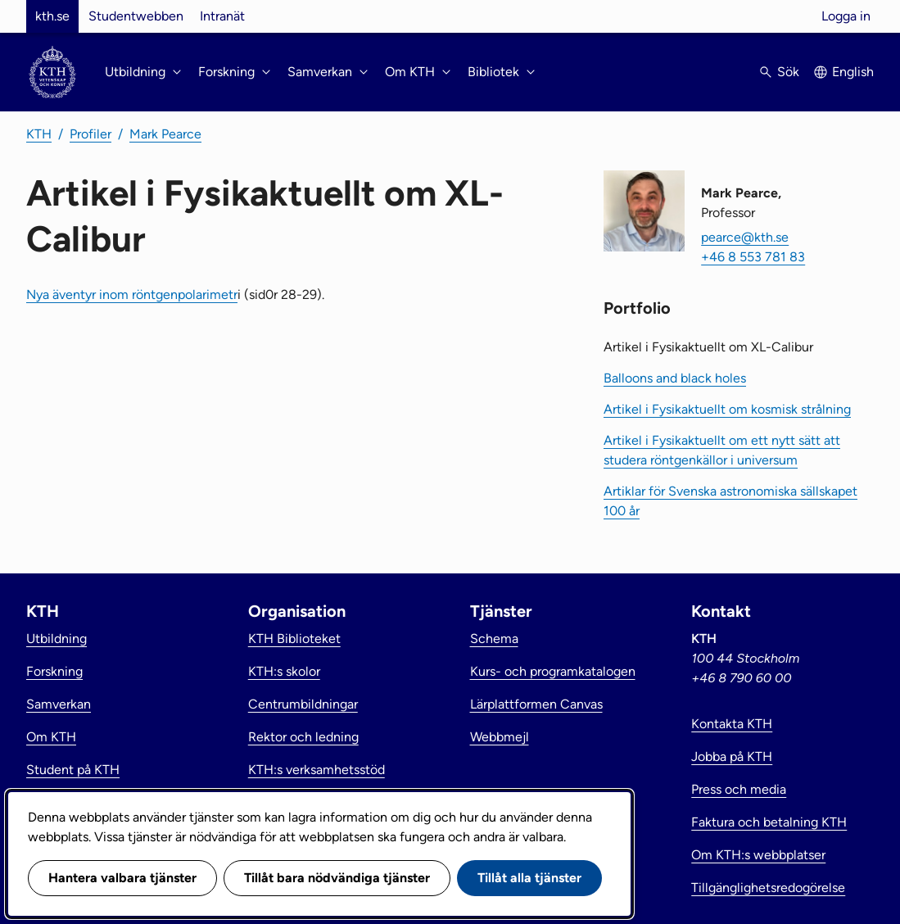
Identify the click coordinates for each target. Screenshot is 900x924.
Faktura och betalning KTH (769, 822)
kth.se (52, 16)
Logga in (846, 16)
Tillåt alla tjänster (529, 878)
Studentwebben (135, 16)
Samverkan (58, 704)
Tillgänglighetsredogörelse (768, 887)
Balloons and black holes (675, 378)
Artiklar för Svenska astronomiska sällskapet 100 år (730, 501)
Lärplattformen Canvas (536, 704)
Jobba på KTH (731, 756)
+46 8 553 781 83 (753, 257)
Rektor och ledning (303, 737)
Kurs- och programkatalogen (552, 671)
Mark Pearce (165, 134)
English (853, 71)
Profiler (90, 134)
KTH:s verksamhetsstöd (316, 769)
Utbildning (56, 638)
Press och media (738, 789)
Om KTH (51, 737)
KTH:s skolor (284, 671)
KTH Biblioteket (294, 638)
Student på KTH (73, 769)
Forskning (54, 671)
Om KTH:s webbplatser (758, 855)
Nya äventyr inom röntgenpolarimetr (131, 294)
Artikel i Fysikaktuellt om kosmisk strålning (727, 409)
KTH (39, 134)
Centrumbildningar (303, 704)
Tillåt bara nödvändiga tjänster (337, 878)
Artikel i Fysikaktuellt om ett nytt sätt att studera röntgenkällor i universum (722, 450)
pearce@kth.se (745, 237)
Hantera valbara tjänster (122, 878)
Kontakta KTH (731, 724)
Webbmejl (499, 737)
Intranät (222, 16)
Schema (494, 638)
